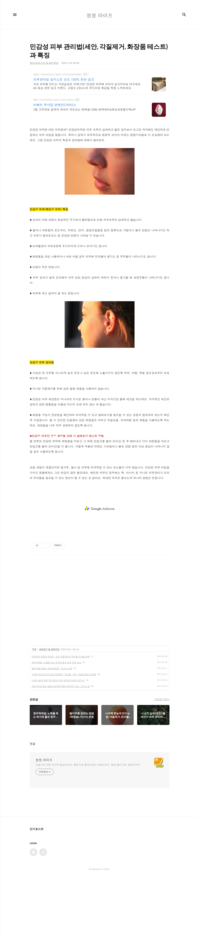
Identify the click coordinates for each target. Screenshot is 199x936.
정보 (34, 707)
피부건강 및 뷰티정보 (49, 707)
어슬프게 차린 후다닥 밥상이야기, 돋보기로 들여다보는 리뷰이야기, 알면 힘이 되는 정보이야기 (88, 823)
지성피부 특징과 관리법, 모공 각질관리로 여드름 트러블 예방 (61, 714)
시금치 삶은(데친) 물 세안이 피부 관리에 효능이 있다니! (58, 738)
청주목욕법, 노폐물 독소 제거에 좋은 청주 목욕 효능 (56, 720)
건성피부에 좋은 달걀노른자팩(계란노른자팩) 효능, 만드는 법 (61, 744)
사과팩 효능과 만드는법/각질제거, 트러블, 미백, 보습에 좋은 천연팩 (64, 732)
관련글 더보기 (161, 757)
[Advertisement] (99, 99)
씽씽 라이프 (44, 818)
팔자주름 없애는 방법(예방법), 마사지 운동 (52, 726)
